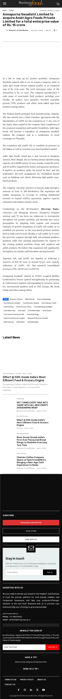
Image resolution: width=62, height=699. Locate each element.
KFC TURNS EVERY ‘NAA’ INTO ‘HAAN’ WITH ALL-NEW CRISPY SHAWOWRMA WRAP (32, 405)
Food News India (9, 311)
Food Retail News (34, 311)
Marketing (20, 399)
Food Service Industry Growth (14, 314)
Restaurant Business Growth (38, 318)
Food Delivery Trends (49, 303)
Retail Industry (9, 322)
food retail (21, 311)
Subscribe (52, 647)
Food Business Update (31, 303)
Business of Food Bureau (18, 30)
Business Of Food (16, 299)
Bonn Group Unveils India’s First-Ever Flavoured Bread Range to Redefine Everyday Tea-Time (32, 441)
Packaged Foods (23, 433)
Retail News (21, 322)
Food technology (33, 314)
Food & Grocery (8, 373)
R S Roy (18, 374)
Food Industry (9, 307)
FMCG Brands (29, 299)
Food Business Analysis (12, 303)
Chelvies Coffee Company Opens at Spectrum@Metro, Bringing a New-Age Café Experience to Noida (31, 461)
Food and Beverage (44, 299)
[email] (24, 572)
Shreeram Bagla (32, 322)
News (5, 10)
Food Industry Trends (23, 307)
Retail (11, 10)
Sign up (49, 572)
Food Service (47, 311)
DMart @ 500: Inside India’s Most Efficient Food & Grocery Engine (24, 378)
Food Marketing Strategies (43, 307)
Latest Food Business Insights (14, 318)
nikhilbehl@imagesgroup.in (19, 620)
